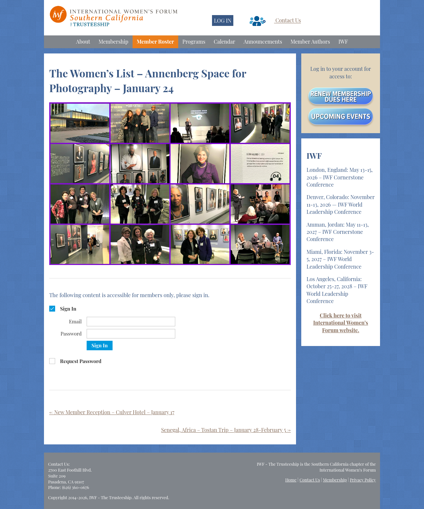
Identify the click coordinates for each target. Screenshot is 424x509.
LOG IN (222, 20)
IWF (343, 41)
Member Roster (155, 41)
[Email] (131, 321)
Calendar (224, 41)
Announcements (263, 41)
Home (290, 479)
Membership (113, 41)
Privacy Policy (363, 479)
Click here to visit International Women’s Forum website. (340, 323)
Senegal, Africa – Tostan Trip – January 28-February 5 (226, 429)
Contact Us (288, 20)
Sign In (100, 345)
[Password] (131, 333)
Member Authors (310, 41)
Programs (193, 41)
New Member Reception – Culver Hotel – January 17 (111, 412)
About (83, 41)
